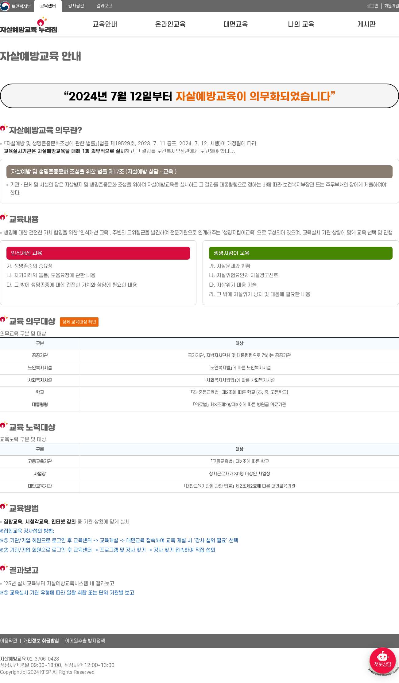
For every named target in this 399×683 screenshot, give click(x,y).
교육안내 (105, 24)
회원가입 (391, 6)
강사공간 (76, 6)
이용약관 (8, 641)
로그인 (372, 6)
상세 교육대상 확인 (79, 322)
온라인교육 (170, 24)
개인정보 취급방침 (41, 641)
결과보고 (104, 6)
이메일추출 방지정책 (85, 641)
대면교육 (235, 24)
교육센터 (48, 6)
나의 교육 (301, 24)
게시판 (366, 24)
